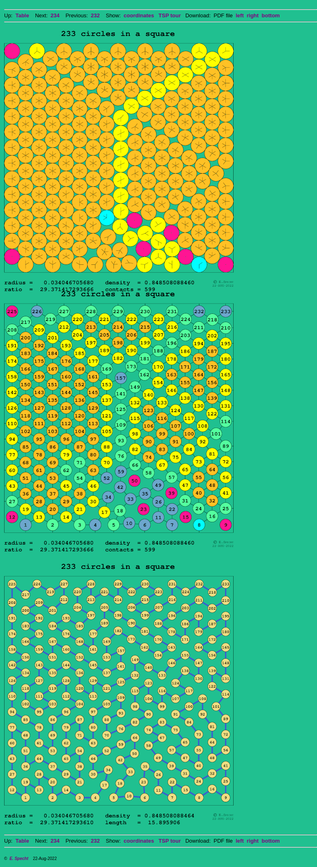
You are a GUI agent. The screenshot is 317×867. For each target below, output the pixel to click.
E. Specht (18, 858)
